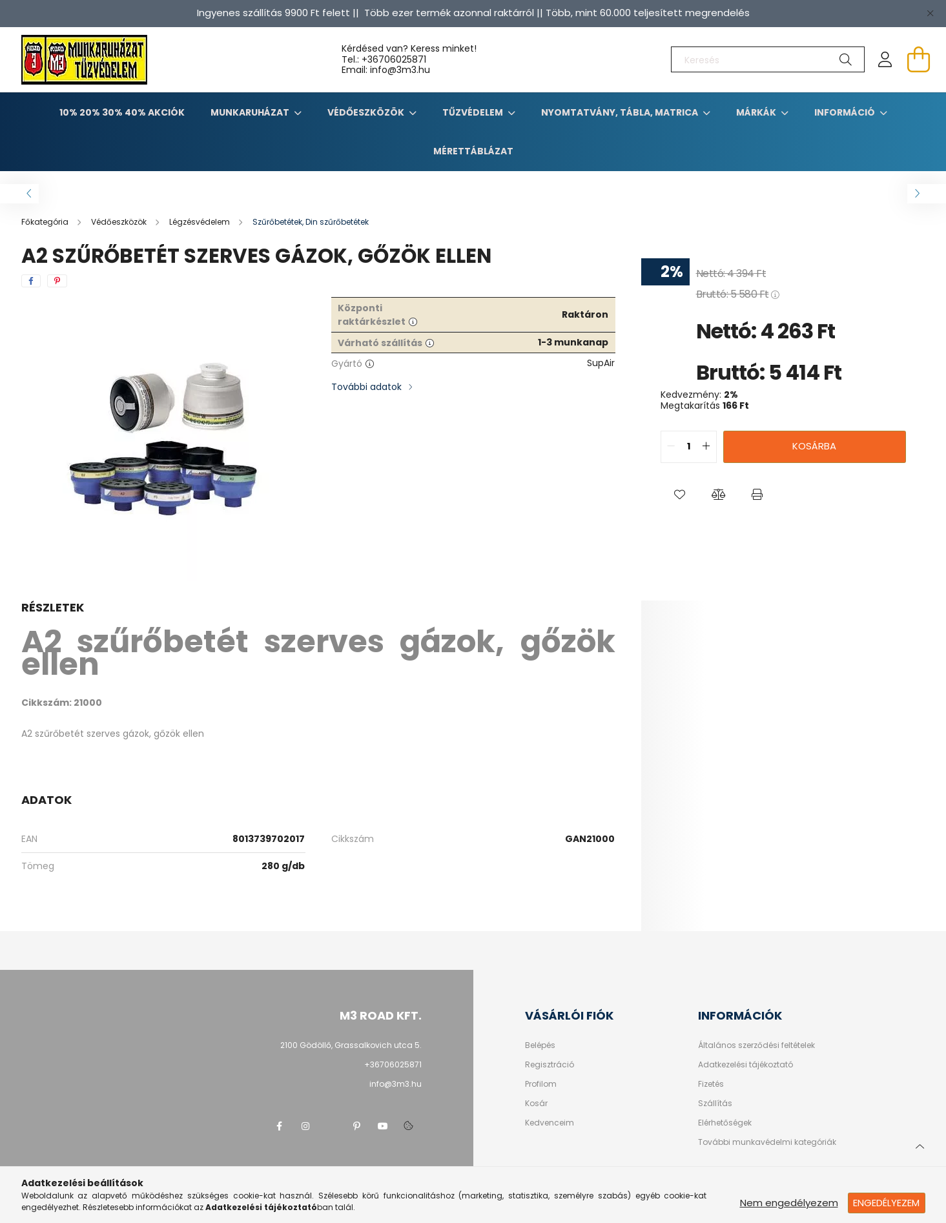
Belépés (540, 1045)
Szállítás (715, 1103)
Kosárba (814, 446)
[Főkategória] (45, 221)
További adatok (366, 386)
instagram (305, 1126)
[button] (680, 495)
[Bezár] (930, 13)
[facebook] (31, 280)
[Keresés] (768, 59)
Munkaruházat (251, 112)
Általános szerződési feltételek (756, 1045)
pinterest (357, 1126)
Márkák (757, 112)
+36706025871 (394, 59)
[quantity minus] (671, 447)
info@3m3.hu (395, 1083)
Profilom (541, 1084)
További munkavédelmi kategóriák (767, 1142)
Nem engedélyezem (789, 1202)
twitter (331, 1126)
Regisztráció (549, 1064)
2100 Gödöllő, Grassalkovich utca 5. (351, 1045)
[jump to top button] (919, 1144)
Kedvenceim (549, 1122)
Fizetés (711, 1084)
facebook (280, 1126)
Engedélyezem (886, 1202)
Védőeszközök (366, 112)
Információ (845, 112)
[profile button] (885, 59)
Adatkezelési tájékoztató (745, 1064)
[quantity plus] (706, 447)
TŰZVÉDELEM (473, 112)
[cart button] (919, 59)
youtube (383, 1126)
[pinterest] (57, 280)
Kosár (536, 1103)
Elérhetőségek (725, 1122)
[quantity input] (689, 446)
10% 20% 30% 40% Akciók (122, 112)
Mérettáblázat (473, 151)
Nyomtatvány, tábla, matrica (620, 112)
